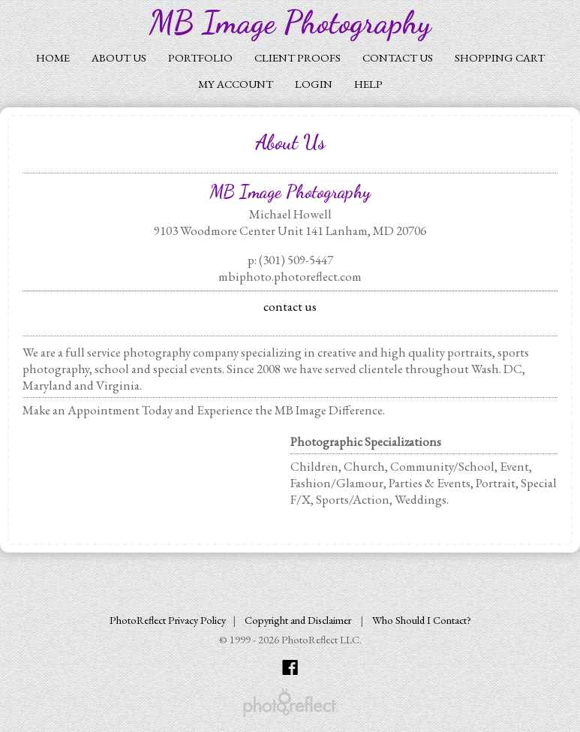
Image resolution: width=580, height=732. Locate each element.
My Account (235, 84)
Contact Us (397, 57)
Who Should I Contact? (421, 620)
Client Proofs (297, 57)
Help (368, 84)
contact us (290, 306)
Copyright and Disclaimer (299, 620)
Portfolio (200, 57)
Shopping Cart (500, 57)
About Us (119, 57)
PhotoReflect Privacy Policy (168, 620)
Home (53, 57)
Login (313, 84)
